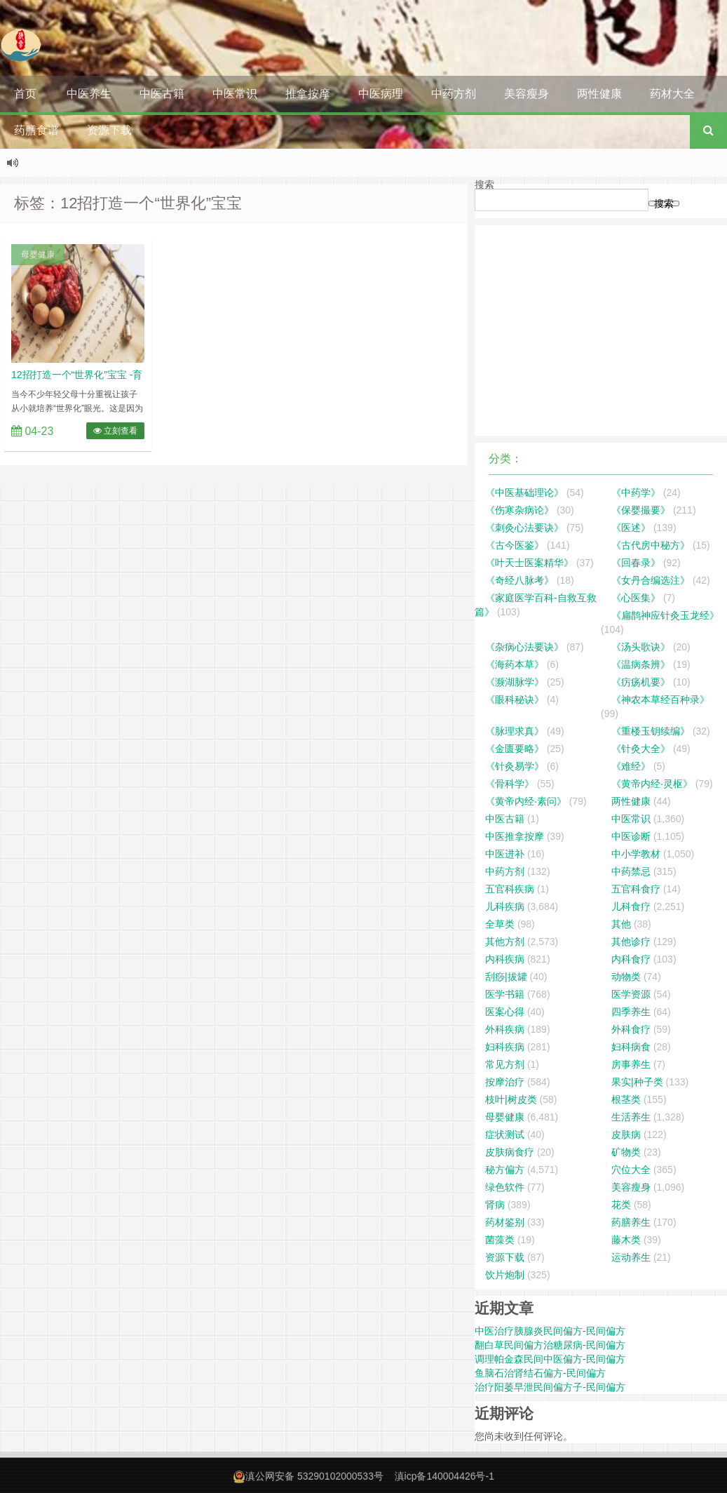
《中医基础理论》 (524, 492)
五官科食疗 (635, 889)
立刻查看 (115, 431)
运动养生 (631, 1257)
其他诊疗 (631, 941)
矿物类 (626, 1152)
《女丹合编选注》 (650, 580)
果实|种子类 (637, 1081)
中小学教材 (635, 853)
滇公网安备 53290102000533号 (314, 1476)
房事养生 (631, 1064)
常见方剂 (504, 1064)
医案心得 (504, 1011)
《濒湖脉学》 (514, 682)
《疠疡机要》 (640, 682)
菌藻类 (500, 1239)
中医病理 (380, 94)
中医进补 (504, 853)
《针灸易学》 (514, 766)
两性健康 (599, 94)
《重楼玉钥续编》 (650, 731)
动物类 (626, 976)
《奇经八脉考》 (519, 580)
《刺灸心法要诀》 (524, 527)
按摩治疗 (504, 1081)
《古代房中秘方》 (650, 545)
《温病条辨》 (640, 664)
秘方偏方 (504, 1169)
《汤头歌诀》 (640, 646)
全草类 (500, 924)
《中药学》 (635, 492)
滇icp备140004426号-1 (444, 1476)
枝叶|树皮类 (511, 1099)
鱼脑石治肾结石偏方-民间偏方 (540, 1373)
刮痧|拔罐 (506, 976)
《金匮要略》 (514, 748)
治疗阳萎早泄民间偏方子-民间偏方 (550, 1387)
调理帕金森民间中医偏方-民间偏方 (550, 1359)
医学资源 (631, 994)
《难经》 (631, 766)
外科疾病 (504, 1029)
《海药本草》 (514, 664)
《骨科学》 (509, 783)
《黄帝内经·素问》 (525, 801)
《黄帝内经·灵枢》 (652, 783)
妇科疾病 (504, 1046)
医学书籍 (504, 994)
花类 (621, 1204)
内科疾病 (504, 959)
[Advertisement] (601, 330)
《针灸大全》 (640, 748)
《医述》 (631, 527)
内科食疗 (631, 959)
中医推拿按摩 (514, 836)
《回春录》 (635, 562)
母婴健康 (38, 255)
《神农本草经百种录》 (660, 699)
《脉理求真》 (514, 731)
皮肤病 (626, 1134)
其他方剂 (504, 941)
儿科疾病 (504, 906)
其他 (621, 924)
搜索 (484, 184)
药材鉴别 (504, 1222)
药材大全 (672, 94)
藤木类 (626, 1239)
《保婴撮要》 (640, 510)
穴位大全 (631, 1169)
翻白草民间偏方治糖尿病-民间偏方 (550, 1345)
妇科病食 (631, 1046)
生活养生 (631, 1117)
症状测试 (504, 1134)
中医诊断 (631, 836)
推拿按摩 (307, 94)
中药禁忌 (631, 871)
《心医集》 (635, 597)
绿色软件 (504, 1187)
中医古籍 (162, 94)
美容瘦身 (526, 94)
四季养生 (631, 1011)
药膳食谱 (36, 130)
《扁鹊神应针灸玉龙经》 (665, 615)
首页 (25, 94)
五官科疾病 (509, 889)
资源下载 (109, 130)
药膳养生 (631, 1222)
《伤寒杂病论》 (519, 510)
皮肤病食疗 (509, 1152)
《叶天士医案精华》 (529, 562)
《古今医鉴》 (514, 545)
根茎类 (626, 1099)
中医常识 (234, 94)
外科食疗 (631, 1029)
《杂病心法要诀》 (524, 646)
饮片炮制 (504, 1274)
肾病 (495, 1204)
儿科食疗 (631, 906)
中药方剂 (453, 94)
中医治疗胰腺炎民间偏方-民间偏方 (550, 1331)
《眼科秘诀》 (514, 699)
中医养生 (89, 94)
